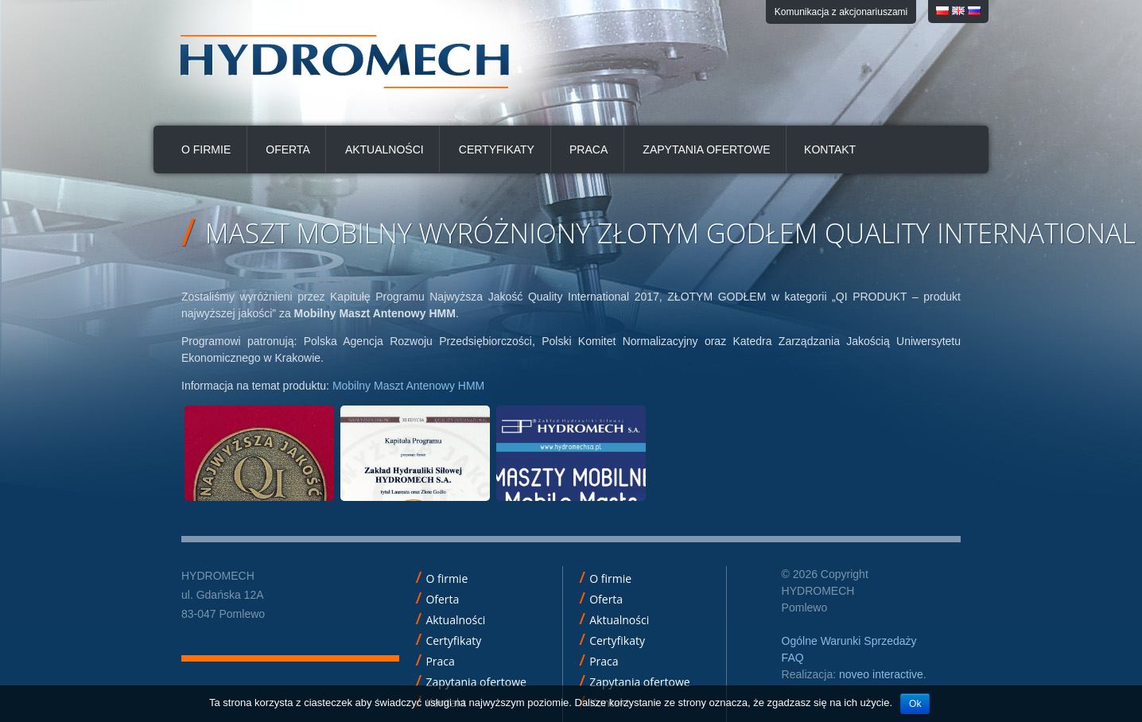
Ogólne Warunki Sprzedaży (849, 641)
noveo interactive (881, 674)
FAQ (793, 657)
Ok (915, 703)
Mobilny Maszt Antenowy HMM (408, 385)
